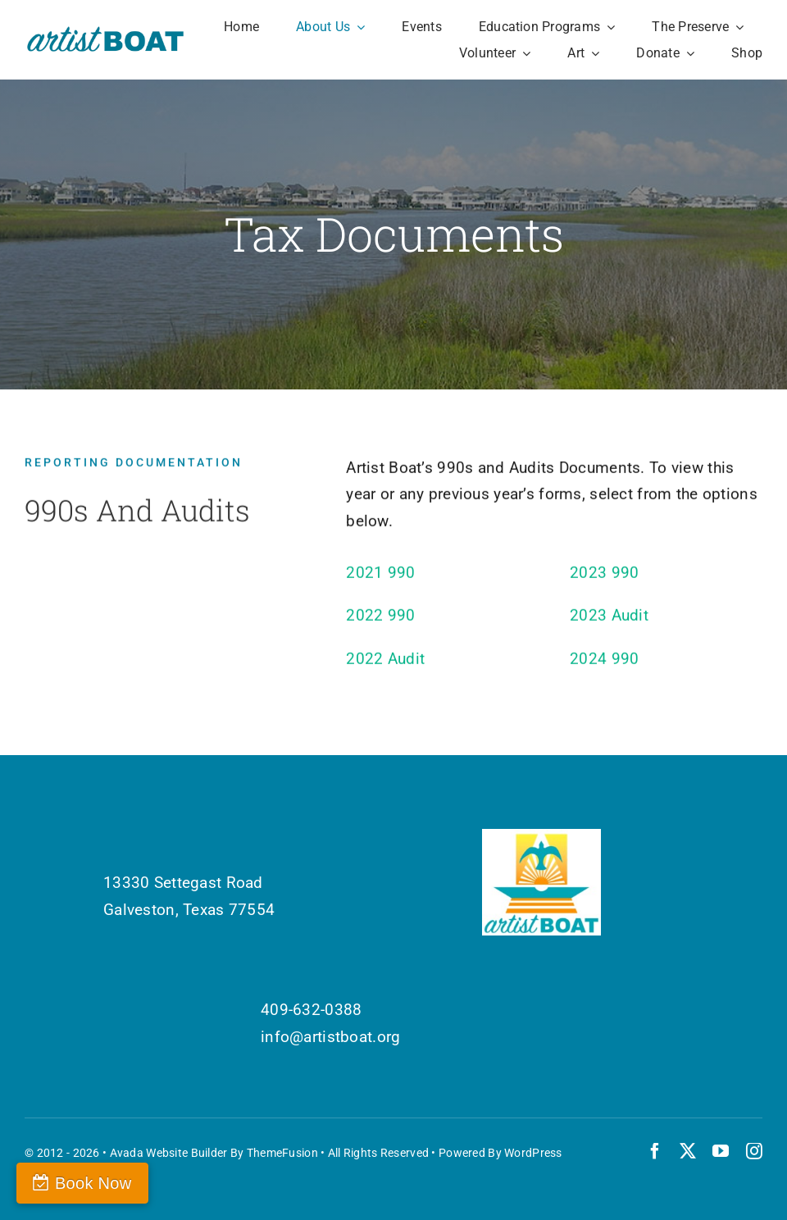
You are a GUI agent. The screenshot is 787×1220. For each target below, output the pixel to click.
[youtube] (720, 1151)
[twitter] (688, 1151)
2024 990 (604, 662)
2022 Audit (385, 662)
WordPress (533, 1152)
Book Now (93, 1183)
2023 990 (604, 576)
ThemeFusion (282, 1152)
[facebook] (655, 1151)
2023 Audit (609, 619)
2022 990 (380, 619)
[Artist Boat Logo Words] (106, 32)
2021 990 (380, 576)
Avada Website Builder (169, 1152)
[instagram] (754, 1151)
